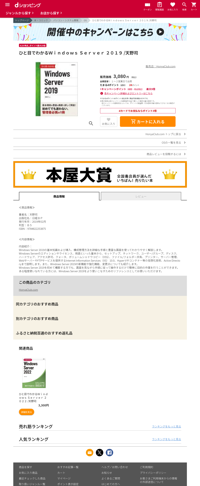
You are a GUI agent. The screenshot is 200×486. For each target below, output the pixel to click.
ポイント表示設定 (68, 484)
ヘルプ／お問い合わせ (115, 467)
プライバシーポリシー (153, 473)
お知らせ (107, 473)
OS (85, 20)
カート (61, 473)
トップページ (22, 20)
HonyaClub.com (28, 289)
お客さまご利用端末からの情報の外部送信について (158, 480)
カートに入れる (148, 121)
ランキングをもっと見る (166, 426)
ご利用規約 (146, 467)
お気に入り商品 (28, 473)
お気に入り (108, 124)
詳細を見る (26, 412)
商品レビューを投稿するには (164, 154)
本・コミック (41, 20)
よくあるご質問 (111, 478)
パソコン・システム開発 (65, 20)
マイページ (64, 478)
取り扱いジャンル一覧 (32, 484)
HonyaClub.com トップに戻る (163, 134)
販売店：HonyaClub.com (161, 66)
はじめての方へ (111, 484)
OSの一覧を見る (171, 142)
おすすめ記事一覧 (68, 467)
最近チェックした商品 (32, 478)
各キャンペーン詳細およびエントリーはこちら (128, 93)
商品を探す (25, 467)
